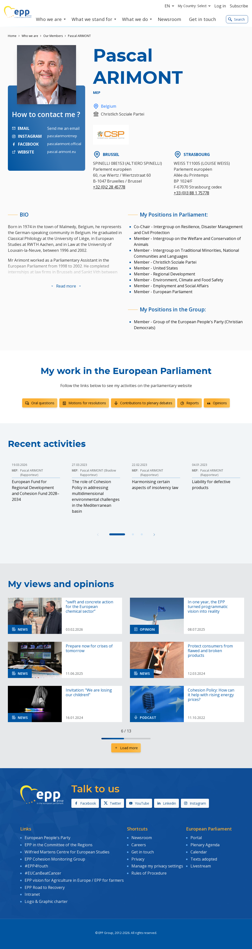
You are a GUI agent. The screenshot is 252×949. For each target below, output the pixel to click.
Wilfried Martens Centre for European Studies (67, 852)
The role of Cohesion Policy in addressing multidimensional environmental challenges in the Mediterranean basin (96, 496)
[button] (66, 286)
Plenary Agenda (205, 844)
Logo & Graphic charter (46, 901)
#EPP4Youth (36, 866)
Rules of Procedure (149, 873)
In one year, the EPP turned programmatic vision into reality (208, 607)
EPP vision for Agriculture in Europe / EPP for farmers (74, 880)
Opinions (217, 403)
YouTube (139, 803)
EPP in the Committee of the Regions (59, 844)
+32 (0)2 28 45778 (109, 187)
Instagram (195, 803)
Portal (196, 837)
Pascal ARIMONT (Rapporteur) (31, 472)
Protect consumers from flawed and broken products (210, 651)
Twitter (112, 803)
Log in (220, 6)
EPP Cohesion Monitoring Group (55, 859)
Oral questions (39, 403)
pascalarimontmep (62, 136)
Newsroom (141, 837)
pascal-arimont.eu (61, 151)
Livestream (200, 866)
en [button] (170, 6)
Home (12, 36)
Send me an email (63, 128)
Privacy (137, 859)
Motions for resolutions (84, 403)
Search (236, 19)
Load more (126, 748)
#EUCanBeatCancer (43, 873)
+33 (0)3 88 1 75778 (191, 193)
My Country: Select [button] (195, 6)
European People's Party (47, 837)
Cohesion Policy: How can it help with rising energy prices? (211, 695)
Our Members (53, 36)
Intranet (32, 894)
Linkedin (166, 803)
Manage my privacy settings (157, 866)
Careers (138, 844)
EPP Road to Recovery (45, 887)
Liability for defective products (211, 484)
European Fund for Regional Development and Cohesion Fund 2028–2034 (35, 490)
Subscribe (239, 6)
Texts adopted (203, 859)
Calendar (198, 852)
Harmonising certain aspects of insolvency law (155, 484)
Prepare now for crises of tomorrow (89, 648)
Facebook (85, 803)
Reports (189, 403)
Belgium (104, 106)
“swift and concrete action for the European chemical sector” (89, 607)
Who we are (30, 36)
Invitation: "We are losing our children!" (89, 692)
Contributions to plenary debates (143, 403)
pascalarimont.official (64, 143)
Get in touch (142, 852)
